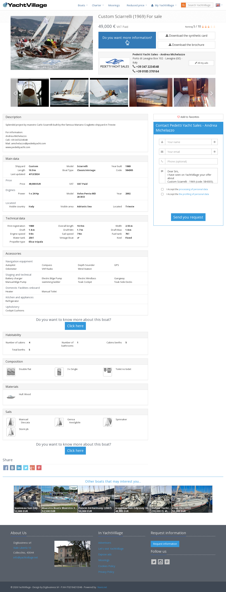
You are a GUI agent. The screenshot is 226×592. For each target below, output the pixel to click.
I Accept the (187, 189)
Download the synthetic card (186, 36)
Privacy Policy (106, 571)
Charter (96, 5)
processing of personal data (193, 189)
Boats (81, 5)
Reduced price (135, 5)
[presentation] (188, 204)
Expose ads (105, 554)
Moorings (114, 5)
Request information (165, 543)
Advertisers (104, 542)
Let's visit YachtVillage (111, 548)
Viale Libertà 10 (22, 547)
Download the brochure (186, 45)
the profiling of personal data (194, 194)
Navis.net (102, 587)
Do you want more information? (127, 40)
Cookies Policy (106, 566)
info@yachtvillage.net (25, 557)
